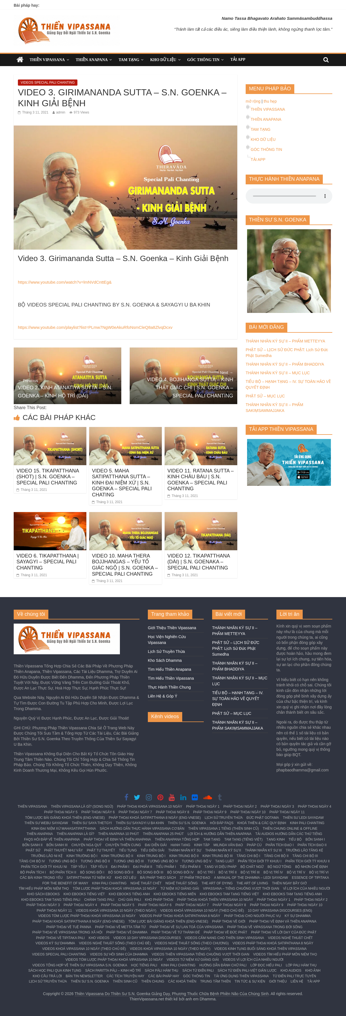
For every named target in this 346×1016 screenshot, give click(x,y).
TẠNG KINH (275, 839)
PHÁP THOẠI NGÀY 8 (172, 812)
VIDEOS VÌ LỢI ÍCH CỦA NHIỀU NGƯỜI (253, 960)
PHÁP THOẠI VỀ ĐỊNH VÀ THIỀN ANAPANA (117, 839)
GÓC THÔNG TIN (203, 60)
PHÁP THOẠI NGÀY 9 (209, 812)
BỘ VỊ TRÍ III (250, 872)
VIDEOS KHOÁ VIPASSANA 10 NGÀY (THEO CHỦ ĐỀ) (202, 911)
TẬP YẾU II (99, 867)
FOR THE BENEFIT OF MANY (65, 883)
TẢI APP (237, 59)
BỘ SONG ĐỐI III (150, 872)
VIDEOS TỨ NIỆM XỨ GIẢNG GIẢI (193, 960)
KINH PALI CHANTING (307, 823)
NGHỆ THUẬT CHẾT (146, 883)
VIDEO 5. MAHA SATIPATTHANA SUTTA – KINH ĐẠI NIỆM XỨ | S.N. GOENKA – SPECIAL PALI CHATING (122, 483)
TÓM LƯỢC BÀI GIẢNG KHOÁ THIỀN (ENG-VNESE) (65, 818)
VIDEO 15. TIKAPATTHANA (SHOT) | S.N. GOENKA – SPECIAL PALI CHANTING (47, 477)
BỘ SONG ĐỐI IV (180, 872)
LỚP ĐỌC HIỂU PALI (266, 965)
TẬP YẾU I (79, 867)
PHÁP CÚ (254, 845)
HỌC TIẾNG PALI (144, 965)
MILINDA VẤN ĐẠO (228, 845)
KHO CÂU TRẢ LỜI (47, 976)
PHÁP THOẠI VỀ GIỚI (228, 921)
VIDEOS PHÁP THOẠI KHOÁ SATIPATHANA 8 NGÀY (179, 916)
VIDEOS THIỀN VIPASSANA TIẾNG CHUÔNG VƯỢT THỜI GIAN (200, 954)
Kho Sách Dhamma (165, 660)
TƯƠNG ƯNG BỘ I (63, 861)
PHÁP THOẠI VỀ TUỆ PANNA (68, 927)
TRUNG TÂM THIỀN (215, 981)
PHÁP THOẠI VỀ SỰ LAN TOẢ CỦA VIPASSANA (186, 927)
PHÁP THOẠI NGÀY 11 (287, 812)
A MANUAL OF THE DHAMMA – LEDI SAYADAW (251, 878)
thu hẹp (270, 101)
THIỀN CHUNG (152, 981)
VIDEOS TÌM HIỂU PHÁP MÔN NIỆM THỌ (285, 954)
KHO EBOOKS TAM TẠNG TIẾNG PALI (50, 900)
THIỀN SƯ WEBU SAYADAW (46, 823)
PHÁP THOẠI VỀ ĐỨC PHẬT (225, 932)
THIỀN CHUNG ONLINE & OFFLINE (290, 829)
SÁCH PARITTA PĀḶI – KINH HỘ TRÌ (113, 970)
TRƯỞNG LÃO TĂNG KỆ (304, 850)
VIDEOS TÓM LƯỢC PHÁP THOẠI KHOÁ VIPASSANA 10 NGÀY (87, 916)
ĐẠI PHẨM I (120, 867)
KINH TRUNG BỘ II (184, 856)
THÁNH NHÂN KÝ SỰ (184, 850)
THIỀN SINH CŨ (125, 981)
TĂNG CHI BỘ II (276, 856)
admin (60, 112)
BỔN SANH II (32, 845)
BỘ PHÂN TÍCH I (33, 872)
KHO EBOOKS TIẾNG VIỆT (84, 894)
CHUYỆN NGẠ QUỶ (86, 845)
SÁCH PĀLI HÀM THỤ (162, 970)
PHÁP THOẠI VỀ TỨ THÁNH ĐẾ (175, 932)
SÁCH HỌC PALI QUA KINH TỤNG (54, 970)
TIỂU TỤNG (128, 850)
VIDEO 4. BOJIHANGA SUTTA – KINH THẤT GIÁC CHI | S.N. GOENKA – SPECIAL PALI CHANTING (183, 384)
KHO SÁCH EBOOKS (43, 894)
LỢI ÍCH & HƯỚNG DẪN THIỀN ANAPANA (219, 834)
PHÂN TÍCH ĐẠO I (279, 845)
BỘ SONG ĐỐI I (92, 872)
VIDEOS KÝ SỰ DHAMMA (55, 943)
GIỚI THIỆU (278, 981)
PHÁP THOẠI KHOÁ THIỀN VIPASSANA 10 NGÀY (215, 900)
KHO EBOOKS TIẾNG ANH (129, 894)
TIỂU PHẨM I (166, 867)
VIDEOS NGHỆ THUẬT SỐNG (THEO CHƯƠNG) (192, 943)
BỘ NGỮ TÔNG (279, 867)
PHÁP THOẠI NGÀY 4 (314, 807)
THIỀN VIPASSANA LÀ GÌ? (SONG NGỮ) (82, 807)
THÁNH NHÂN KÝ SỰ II (223, 850)
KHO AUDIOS (290, 970)
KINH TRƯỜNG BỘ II (117, 856)
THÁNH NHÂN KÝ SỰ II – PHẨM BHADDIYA (285, 364)
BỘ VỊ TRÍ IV (273, 872)
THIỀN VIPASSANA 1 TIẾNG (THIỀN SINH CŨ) (223, 829)
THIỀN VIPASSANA (47, 60)
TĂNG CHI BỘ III (305, 856)
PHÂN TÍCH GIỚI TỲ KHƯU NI (44, 867)
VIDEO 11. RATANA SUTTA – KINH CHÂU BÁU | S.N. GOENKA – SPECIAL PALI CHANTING (200, 480)
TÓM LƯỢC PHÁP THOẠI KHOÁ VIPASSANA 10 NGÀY (115, 888)
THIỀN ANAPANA (92, 60)
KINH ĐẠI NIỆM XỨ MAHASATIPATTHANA (63, 829)
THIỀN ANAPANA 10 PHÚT (118, 834)
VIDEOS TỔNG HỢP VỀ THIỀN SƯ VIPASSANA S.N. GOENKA (79, 965)
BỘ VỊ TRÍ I (206, 872)
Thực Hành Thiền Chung (169, 687)
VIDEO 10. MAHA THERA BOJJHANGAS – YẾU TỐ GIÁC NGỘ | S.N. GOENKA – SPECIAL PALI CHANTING (125, 565)
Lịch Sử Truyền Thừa (166, 651)
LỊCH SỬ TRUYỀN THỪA (224, 818)
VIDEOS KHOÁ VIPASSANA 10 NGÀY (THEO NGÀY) (116, 911)
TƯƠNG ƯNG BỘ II (95, 861)
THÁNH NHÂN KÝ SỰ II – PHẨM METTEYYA (285, 341)
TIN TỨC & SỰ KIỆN (249, 981)
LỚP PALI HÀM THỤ (301, 965)
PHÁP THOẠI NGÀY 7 (135, 812)
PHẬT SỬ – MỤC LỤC (265, 396)
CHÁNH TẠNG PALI (99, 900)
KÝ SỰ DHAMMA (298, 916)
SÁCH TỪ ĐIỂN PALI (198, 970)
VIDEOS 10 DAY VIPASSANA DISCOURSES (147, 938)
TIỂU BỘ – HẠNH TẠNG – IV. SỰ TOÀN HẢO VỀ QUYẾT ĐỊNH (237, 699)
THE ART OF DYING (217, 883)
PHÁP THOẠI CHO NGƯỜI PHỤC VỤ (252, 916)
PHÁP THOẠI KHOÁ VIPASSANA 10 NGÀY (149, 807)
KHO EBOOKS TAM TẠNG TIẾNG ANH (292, 894)
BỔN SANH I (315, 839)
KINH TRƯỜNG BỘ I (82, 856)
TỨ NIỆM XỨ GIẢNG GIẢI (179, 888)
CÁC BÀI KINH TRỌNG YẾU (41, 878)
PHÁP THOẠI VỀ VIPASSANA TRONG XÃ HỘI (67, 932)
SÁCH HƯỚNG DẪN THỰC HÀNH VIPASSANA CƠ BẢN (142, 829)
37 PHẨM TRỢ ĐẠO (195, 878)
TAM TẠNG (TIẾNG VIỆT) (243, 839)
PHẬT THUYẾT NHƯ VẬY (63, 850)
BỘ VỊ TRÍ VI (318, 872)
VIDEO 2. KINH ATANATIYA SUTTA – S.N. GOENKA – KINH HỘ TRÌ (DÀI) (67, 388)
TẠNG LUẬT (224, 861)
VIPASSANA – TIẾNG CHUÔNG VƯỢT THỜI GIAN (241, 888)
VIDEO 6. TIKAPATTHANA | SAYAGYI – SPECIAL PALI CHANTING (47, 562)
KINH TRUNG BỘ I (151, 856)
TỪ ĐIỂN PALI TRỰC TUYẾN (294, 976)
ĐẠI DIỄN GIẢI (156, 845)
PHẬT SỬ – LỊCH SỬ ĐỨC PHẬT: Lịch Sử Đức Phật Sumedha (235, 648)
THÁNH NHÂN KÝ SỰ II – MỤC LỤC (278, 373)
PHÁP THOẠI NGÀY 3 (277, 807)
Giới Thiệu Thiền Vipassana (172, 628)
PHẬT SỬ (33, 850)
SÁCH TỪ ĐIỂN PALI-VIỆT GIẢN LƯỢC (247, 970)
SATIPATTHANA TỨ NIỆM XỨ (89, 878)
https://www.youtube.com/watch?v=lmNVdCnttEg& (65, 282)
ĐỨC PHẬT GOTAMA (263, 818)
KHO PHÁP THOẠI (159, 900)
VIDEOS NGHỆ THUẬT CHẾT (290, 938)
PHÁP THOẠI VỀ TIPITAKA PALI (60, 938)
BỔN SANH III (57, 845)
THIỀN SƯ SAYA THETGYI (92, 823)
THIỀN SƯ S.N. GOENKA (187, 823)
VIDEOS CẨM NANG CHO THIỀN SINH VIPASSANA (224, 938)
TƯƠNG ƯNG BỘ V (196, 861)
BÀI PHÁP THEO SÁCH (158, 878)
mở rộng (253, 101)
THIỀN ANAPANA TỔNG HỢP (177, 839)
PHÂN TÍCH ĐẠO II (311, 845)
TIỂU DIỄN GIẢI (152, 850)
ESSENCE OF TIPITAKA (310, 878)
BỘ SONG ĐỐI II (120, 872)
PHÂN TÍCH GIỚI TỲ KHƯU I (259, 861)
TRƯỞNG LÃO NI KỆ (47, 856)
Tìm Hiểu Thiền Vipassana (171, 678)
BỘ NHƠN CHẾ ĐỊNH (311, 867)
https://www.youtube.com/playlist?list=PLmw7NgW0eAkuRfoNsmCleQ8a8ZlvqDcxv (95, 327)
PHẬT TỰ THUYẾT (101, 850)
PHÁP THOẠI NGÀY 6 (98, 812)
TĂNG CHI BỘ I (248, 856)
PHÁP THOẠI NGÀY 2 (240, 807)
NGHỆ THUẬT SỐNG (181, 883)
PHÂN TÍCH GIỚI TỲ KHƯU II (307, 861)
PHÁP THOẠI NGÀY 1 (202, 807)
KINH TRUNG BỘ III (217, 856)
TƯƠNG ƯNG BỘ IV (163, 861)
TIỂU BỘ (295, 839)
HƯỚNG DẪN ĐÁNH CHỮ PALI (223, 965)
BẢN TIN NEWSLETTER (84, 976)
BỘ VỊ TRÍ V (296, 872)
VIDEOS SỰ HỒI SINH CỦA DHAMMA (119, 954)
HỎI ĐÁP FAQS (221, 823)
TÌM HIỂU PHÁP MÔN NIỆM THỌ (44, 888)
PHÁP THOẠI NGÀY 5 (60, 812)
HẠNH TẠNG (180, 845)
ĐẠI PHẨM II (142, 867)
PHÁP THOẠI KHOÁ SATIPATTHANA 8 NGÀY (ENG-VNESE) (155, 818)
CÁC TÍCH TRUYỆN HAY (125, 976)
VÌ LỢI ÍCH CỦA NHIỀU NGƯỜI (306, 888)
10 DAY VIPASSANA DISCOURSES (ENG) (280, 911)
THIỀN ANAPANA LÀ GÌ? (75, 834)
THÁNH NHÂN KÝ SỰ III (263, 850)
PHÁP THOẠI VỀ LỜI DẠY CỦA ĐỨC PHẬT (283, 932)
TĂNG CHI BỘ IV (32, 861)
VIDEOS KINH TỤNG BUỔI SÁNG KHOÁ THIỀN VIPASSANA (260, 949)
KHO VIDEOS (99, 938)
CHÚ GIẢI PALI (129, 900)
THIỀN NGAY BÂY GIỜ (289, 883)
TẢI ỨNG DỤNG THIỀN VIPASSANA (241, 976)
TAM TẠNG (129, 60)
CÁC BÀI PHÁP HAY (163, 976)
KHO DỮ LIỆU (163, 60)
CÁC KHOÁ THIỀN (182, 981)
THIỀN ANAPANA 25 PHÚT (163, 834)
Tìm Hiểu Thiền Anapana (169, 669)
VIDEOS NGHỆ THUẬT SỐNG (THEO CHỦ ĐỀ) (115, 943)
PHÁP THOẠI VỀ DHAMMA (126, 932)
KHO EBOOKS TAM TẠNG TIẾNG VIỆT (229, 894)
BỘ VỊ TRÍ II (228, 872)
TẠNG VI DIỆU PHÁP (220, 867)
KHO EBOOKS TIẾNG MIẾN (175, 894)
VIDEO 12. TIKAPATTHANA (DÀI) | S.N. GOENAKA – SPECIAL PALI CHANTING (198, 562)
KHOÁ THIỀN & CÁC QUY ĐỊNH (261, 823)
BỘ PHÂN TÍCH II (63, 872)
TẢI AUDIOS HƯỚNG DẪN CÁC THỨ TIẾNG (288, 834)
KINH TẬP (202, 845)
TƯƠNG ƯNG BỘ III (129, 861)
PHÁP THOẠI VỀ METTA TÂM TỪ (120, 927)
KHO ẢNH (313, 970)
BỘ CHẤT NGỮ (252, 867)
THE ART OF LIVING (252, 883)
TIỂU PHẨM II (190, 867)
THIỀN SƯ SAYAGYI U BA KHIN (140, 823)
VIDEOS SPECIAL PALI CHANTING (48, 83)
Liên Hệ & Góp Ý (162, 696)
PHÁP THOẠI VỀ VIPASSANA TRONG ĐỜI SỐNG (265, 927)
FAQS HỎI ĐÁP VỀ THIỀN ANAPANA (52, 839)
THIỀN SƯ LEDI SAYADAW (303, 818)
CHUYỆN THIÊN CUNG (123, 845)
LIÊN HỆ (297, 981)
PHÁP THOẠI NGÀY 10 (248, 812)
